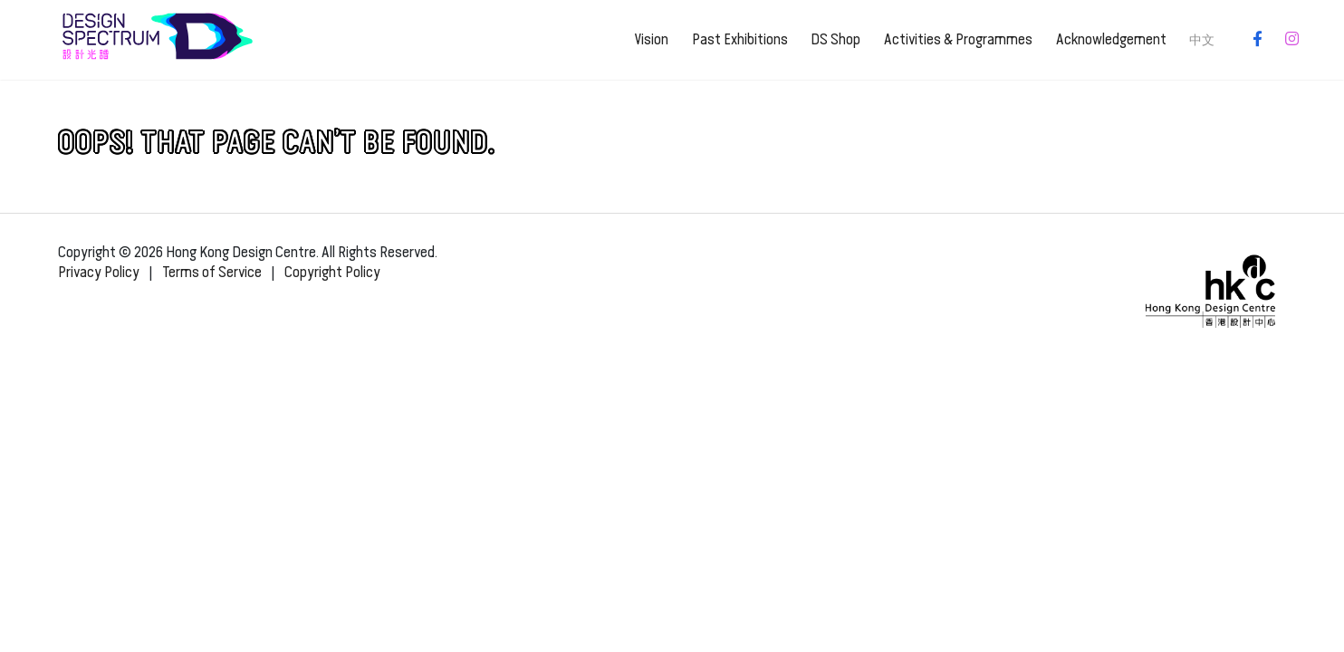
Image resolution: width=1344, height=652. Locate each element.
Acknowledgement (1111, 39)
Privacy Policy (98, 272)
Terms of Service (212, 272)
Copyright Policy (332, 272)
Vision (651, 39)
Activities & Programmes (958, 39)
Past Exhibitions (740, 39)
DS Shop (835, 39)
